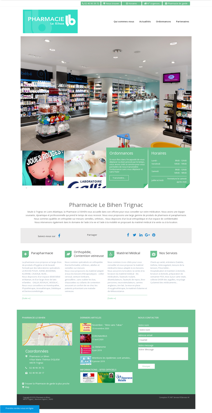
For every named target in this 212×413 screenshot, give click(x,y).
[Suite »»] (26, 298)
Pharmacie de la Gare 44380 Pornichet (165, 404)
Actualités (145, 21)
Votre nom (143, 325)
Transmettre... (119, 177)
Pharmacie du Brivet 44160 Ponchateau (113, 404)
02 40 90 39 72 (91, 3)
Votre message (145, 345)
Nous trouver (111, 3)
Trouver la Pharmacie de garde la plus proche (45, 383)
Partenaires (182, 21)
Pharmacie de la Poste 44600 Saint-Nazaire (139, 404)
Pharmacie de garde (177, 3)
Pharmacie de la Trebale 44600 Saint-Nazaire (86, 404)
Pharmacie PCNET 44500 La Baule (119, 405)
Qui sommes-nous (124, 21)
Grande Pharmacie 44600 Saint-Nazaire (66, 405)
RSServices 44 (184, 397)
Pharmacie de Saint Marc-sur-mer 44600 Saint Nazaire (148, 405)
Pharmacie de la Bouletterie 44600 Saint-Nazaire (34, 404)
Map (25, 387)
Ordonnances (163, 21)
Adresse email (145, 335)
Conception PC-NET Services (169, 397)
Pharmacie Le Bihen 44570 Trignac (60, 404)
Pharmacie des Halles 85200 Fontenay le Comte (93, 405)
